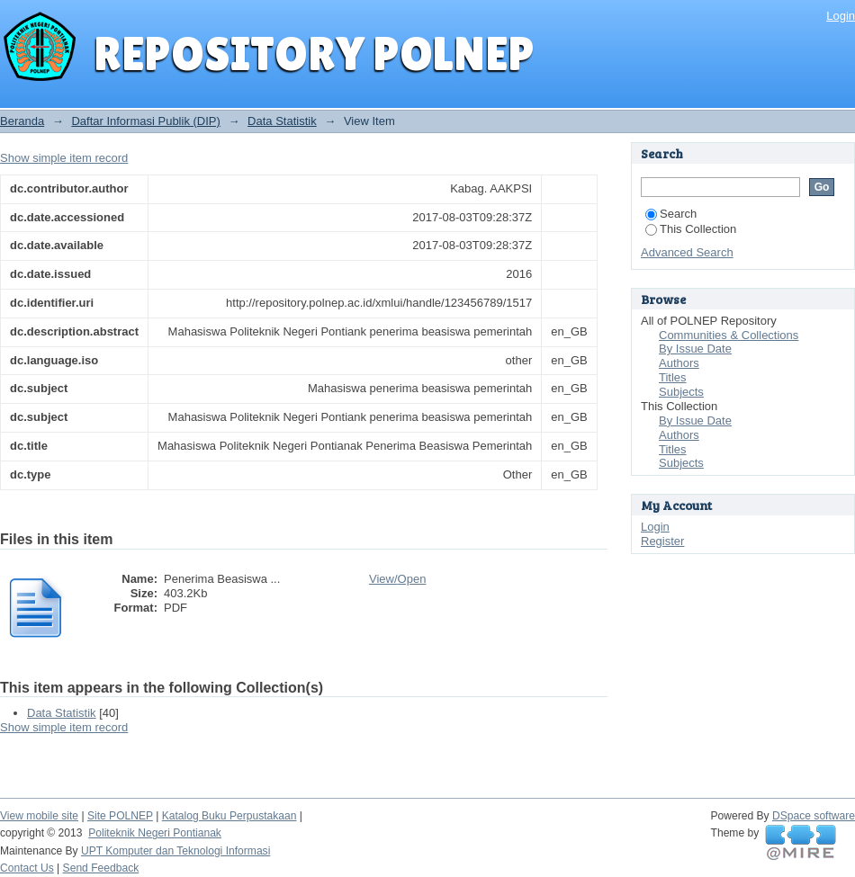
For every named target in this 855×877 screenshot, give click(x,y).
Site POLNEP (120, 816)
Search (671, 213)
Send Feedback (101, 868)
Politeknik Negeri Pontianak (154, 833)
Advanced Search (687, 252)
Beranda (22, 121)
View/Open (397, 579)
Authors (679, 363)
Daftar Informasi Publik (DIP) (145, 121)
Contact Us (27, 868)
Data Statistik (282, 121)
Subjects (681, 391)
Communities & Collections (728, 335)
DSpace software (813, 816)
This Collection (690, 229)
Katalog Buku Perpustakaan (229, 816)
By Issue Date (695, 348)
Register (662, 541)
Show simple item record (64, 158)
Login (840, 15)
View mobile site (39, 816)
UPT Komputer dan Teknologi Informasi (175, 851)
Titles (673, 377)
